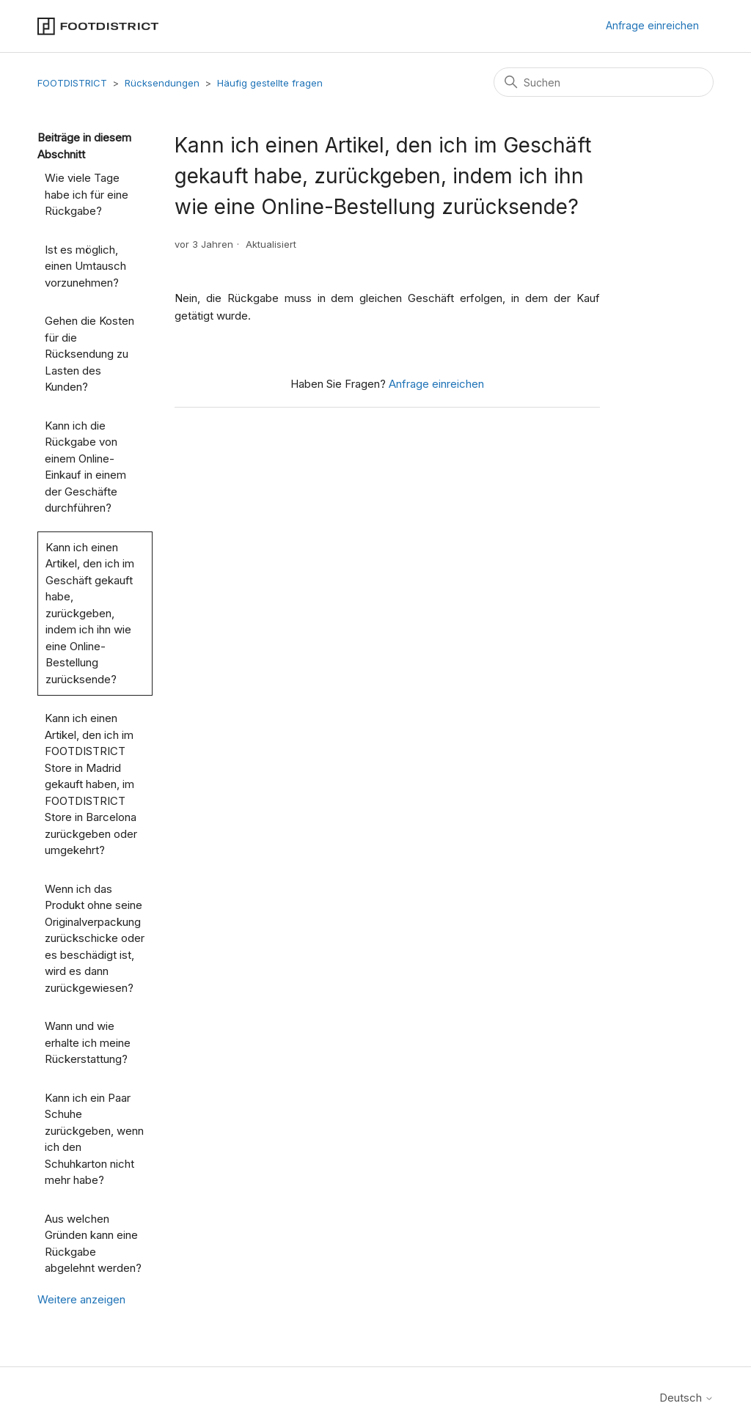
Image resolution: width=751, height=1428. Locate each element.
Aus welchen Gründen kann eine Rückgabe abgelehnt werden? (93, 1244)
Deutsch (686, 1397)
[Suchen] (604, 82)
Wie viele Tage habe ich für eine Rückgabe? (86, 194)
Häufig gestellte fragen (270, 83)
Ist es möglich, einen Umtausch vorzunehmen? (85, 266)
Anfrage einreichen (652, 25)
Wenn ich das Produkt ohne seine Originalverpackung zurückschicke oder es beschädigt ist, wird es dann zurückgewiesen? (94, 938)
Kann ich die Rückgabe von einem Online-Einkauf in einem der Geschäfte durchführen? (85, 467)
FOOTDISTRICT (72, 83)
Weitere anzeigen (81, 1299)
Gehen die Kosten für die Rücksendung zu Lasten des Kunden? (89, 354)
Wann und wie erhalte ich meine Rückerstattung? (88, 1042)
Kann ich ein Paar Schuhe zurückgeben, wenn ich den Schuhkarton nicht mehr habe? (94, 1139)
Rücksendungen (162, 83)
